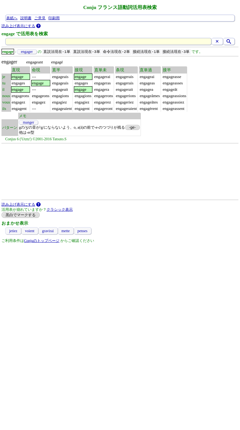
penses (82, 231)
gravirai (48, 231)
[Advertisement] (120, 172)
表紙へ (11, 18)
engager (27, 52)
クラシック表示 (59, 210)
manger (28, 122)
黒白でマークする (21, 215)
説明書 (26, 18)
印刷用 (54, 18)
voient (29, 231)
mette (66, 231)
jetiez (13, 231)
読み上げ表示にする (18, 26)
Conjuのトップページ (41, 241)
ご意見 (40, 18)
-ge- (132, 127)
